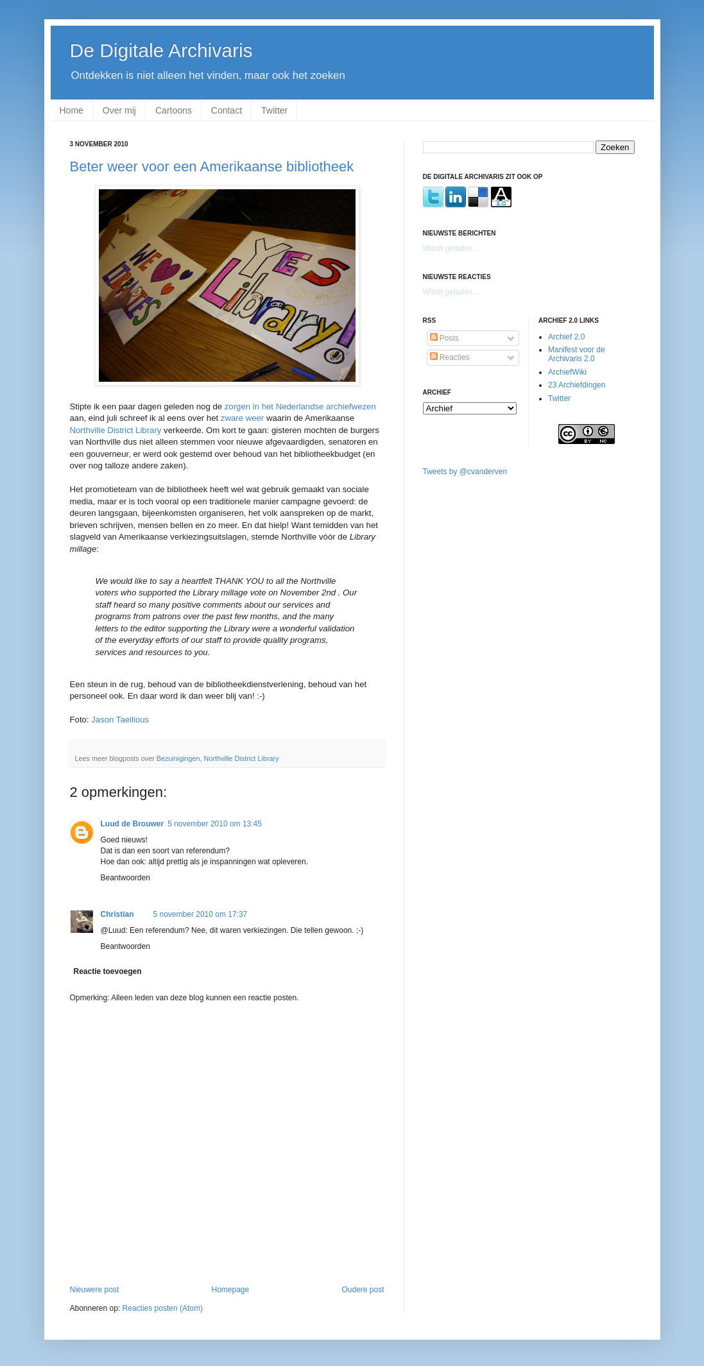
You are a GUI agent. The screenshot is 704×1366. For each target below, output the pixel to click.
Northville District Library (116, 430)
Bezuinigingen (178, 758)
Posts (444, 338)
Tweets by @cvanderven (465, 471)
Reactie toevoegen (108, 971)
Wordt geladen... (451, 248)
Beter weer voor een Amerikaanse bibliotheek (212, 166)
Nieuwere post (94, 1289)
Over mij (119, 110)
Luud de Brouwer (132, 823)
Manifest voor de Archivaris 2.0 (576, 354)
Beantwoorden (125, 877)
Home (71, 110)
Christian (117, 914)
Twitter (274, 110)
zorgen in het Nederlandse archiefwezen (300, 406)
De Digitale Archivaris (161, 50)
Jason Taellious (120, 719)
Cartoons (173, 110)
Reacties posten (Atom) (163, 1308)
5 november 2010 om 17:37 (200, 914)
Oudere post (362, 1289)
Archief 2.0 (566, 336)
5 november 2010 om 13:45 (214, 823)
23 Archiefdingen (576, 384)
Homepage (230, 1289)
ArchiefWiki (567, 372)
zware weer (242, 418)
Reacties (450, 357)
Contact (226, 110)
